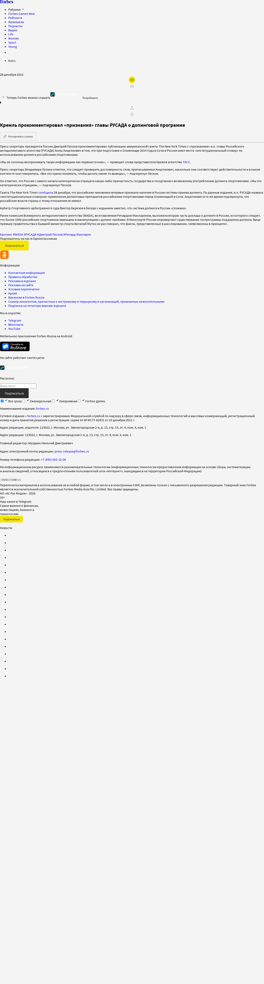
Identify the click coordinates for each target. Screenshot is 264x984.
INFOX (16, 480)
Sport (12, 42)
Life (10, 34)
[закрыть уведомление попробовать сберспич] (3, 97)
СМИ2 (3, 480)
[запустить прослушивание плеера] (132, 86)
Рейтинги (15, 18)
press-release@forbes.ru (71, 451)
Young (12, 46)
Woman (13, 38)
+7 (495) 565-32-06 (53, 459)
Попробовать (90, 98)
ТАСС (186, 162)
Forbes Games (21, 14)
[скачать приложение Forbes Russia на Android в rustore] (15, 346)
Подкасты (15, 26)
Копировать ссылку (18, 136)
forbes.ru (42, 408)
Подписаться (14, 245)
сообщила (45, 192)
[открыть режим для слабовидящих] (132, 80)
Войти (11, 61)
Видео (12, 30)
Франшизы (16, 22)
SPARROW (10, 480)
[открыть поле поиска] (3, 69)
